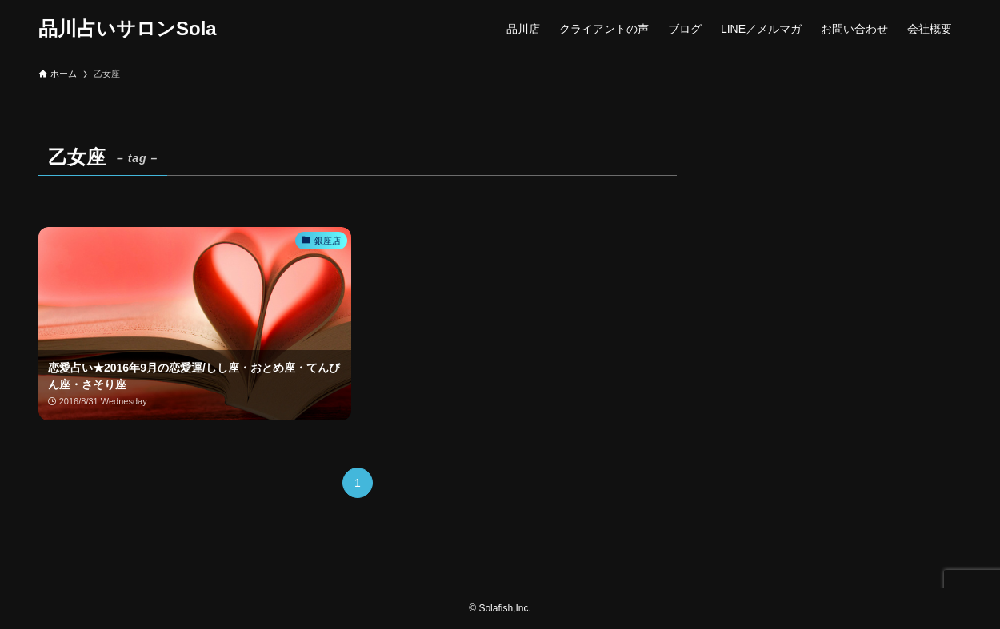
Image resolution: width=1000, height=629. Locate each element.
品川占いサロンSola (127, 28)
